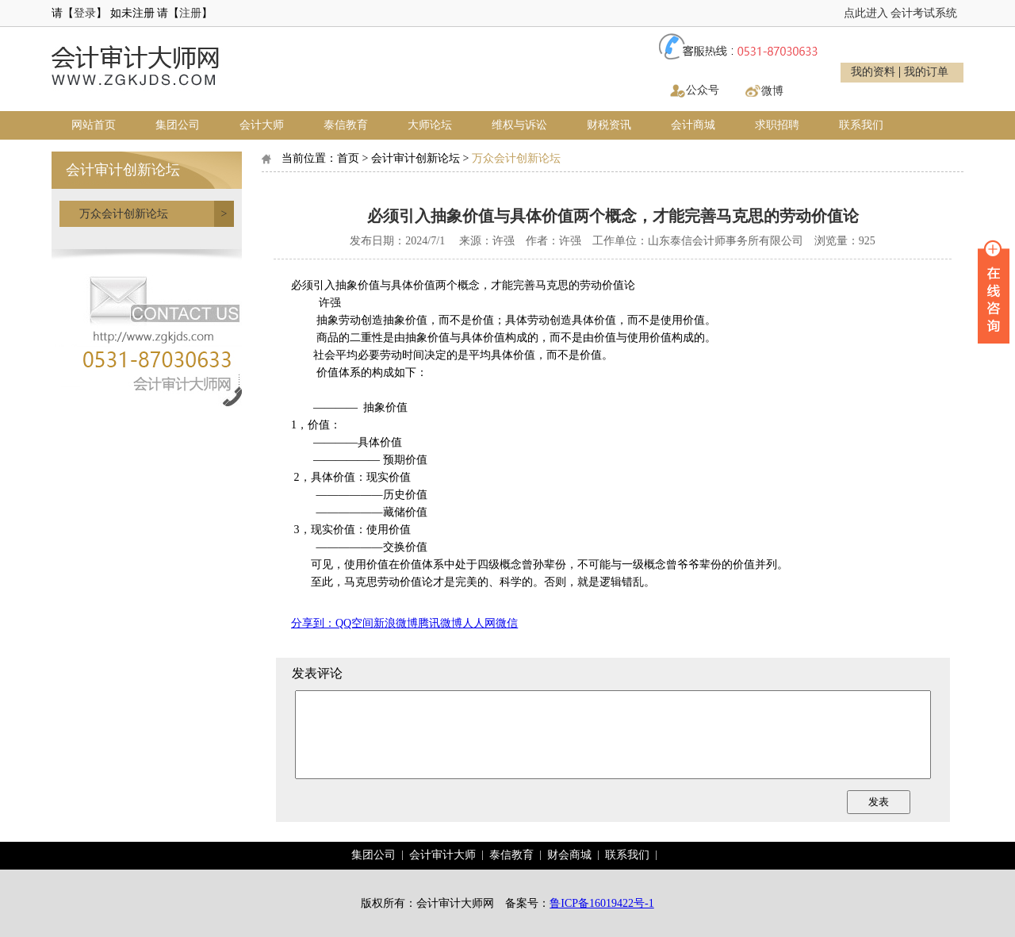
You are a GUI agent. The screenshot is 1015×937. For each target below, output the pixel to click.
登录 (85, 13)
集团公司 (177, 125)
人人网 (479, 623)
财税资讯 (609, 125)
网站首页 (93, 125)
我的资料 (873, 72)
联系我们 (861, 125)
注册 (190, 13)
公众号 (702, 90)
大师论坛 (430, 125)
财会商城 (569, 855)
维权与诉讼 (519, 125)
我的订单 (926, 72)
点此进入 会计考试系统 (901, 13)
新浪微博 (395, 623)
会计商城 (693, 125)
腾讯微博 (440, 623)
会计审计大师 (442, 855)
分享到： (313, 623)
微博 (772, 91)
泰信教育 (346, 125)
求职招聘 (777, 125)
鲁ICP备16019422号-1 (601, 903)
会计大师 (261, 125)
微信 (507, 623)
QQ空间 (354, 623)
